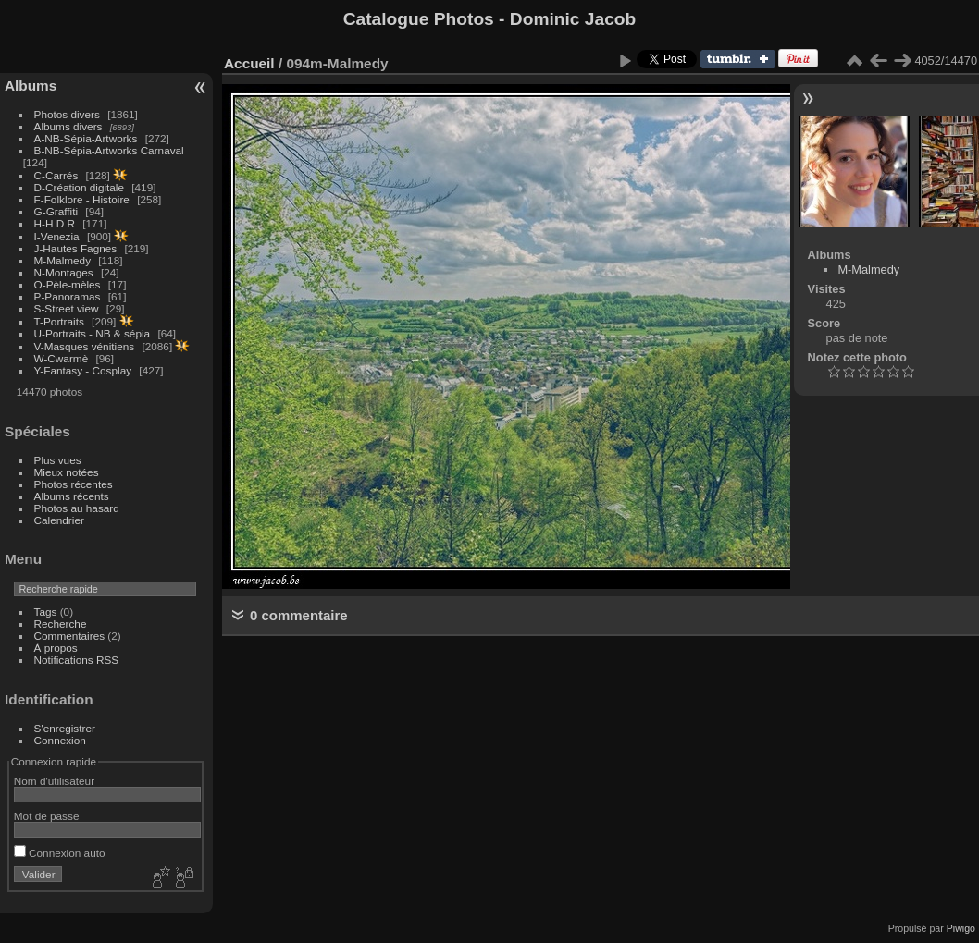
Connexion (60, 740)
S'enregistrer (64, 728)
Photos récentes (73, 484)
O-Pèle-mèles (67, 284)
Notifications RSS (76, 660)
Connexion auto (59, 853)
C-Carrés (56, 175)
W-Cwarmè (61, 358)
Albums (30, 85)
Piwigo (961, 928)
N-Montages (63, 272)
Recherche (60, 624)
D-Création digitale (79, 187)
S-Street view (66, 308)
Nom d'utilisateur (54, 781)
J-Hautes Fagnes (76, 248)
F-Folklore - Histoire (82, 199)
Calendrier (59, 520)
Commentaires (69, 636)
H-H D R (54, 223)
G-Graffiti (56, 211)
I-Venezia (57, 236)
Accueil (249, 63)
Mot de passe (47, 816)
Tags (45, 612)
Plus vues (57, 460)
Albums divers (68, 126)
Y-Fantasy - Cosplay (83, 370)
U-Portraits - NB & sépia (92, 333)
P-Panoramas (67, 296)
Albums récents (71, 496)
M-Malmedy (62, 260)
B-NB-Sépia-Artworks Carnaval (109, 150)
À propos (56, 648)
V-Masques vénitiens (84, 346)
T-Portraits (59, 321)
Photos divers (67, 114)
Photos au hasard (76, 508)
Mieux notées (66, 472)
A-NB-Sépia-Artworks (86, 138)
